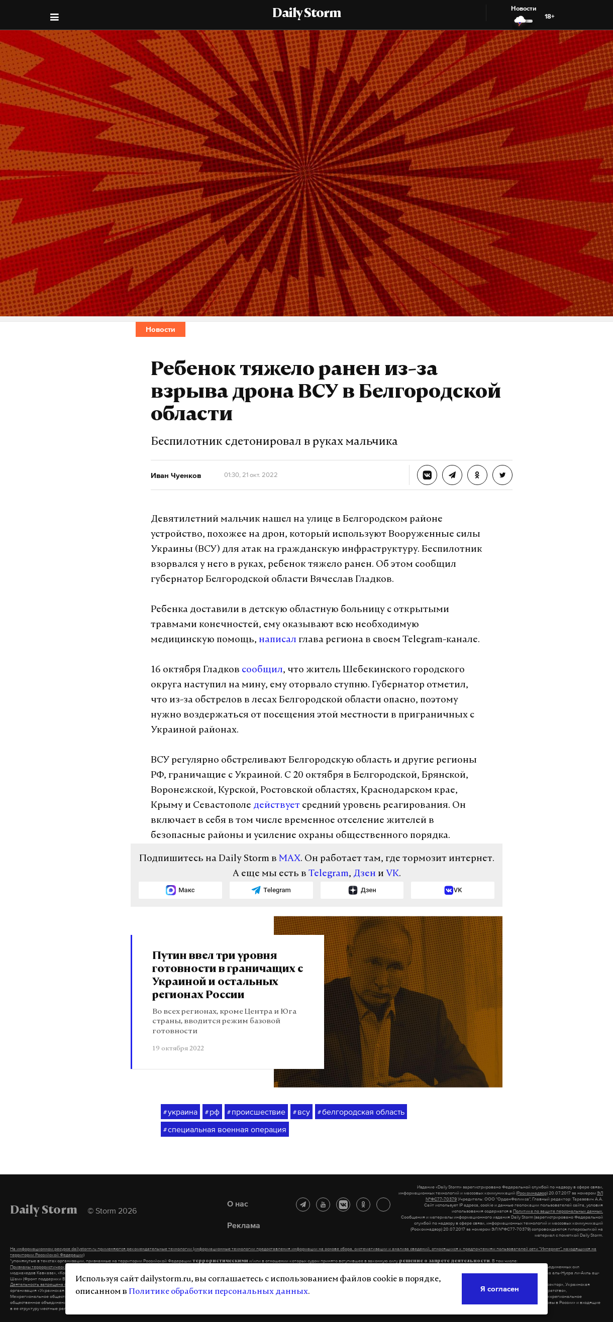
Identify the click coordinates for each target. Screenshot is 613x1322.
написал (277, 640)
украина (180, 1112)
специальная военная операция (224, 1130)
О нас (237, 1203)
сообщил (262, 670)
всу (301, 1112)
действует (276, 805)
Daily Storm (306, 14)
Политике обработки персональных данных (218, 1292)
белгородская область (361, 1112)
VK (392, 874)
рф (212, 1112)
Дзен (364, 874)
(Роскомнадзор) (532, 1192)
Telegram (329, 874)
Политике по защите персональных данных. (558, 1211)
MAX (289, 859)
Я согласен (499, 1288)
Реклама (243, 1225)
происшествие (256, 1112)
